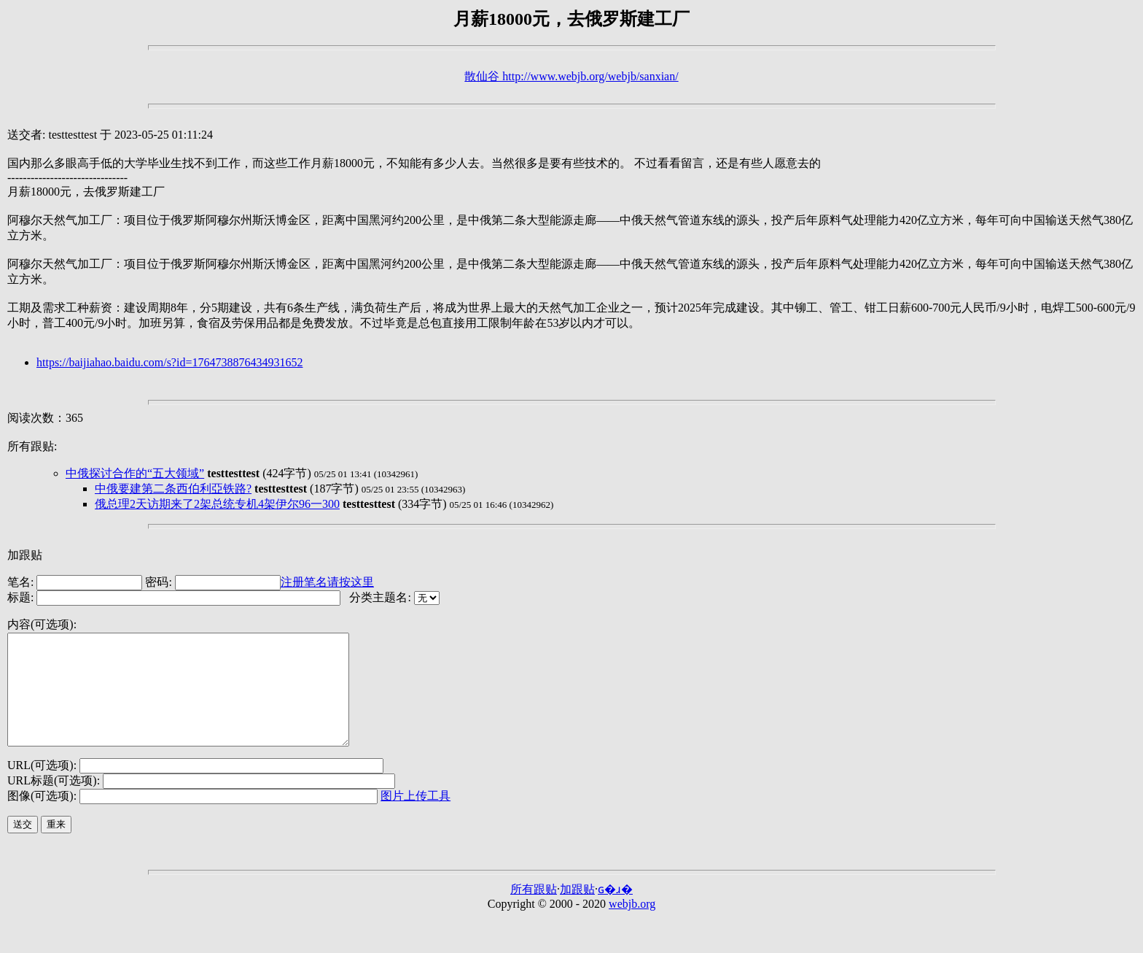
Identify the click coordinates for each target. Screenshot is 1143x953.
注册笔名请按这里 (327, 582)
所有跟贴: (32, 446)
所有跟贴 (533, 911)
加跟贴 (24, 555)
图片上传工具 (415, 817)
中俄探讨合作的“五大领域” (135, 473)
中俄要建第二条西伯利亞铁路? (173, 488)
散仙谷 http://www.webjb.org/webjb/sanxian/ (571, 76)
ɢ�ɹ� (615, 911)
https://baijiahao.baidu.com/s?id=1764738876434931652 (169, 362)
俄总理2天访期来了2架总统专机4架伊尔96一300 (217, 504)
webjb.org (632, 925)
